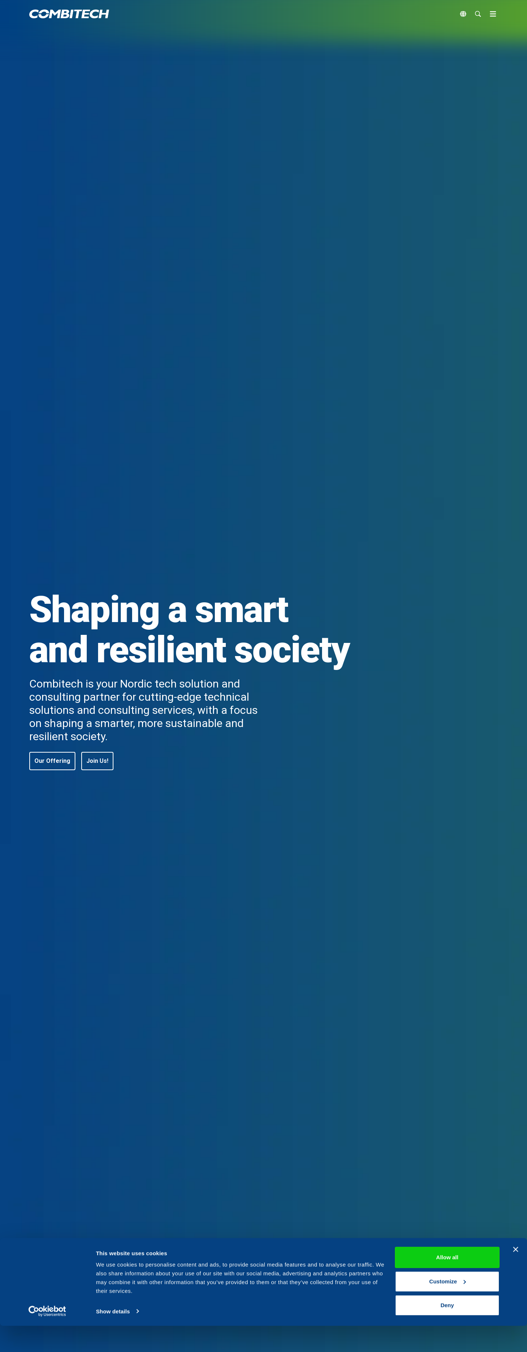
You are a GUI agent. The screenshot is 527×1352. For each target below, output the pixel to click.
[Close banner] (515, 1275)
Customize (447, 1307)
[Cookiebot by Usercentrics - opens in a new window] (47, 1337)
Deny (447, 1332)
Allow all (447, 1284)
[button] (52, 761)
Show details (113, 1337)
